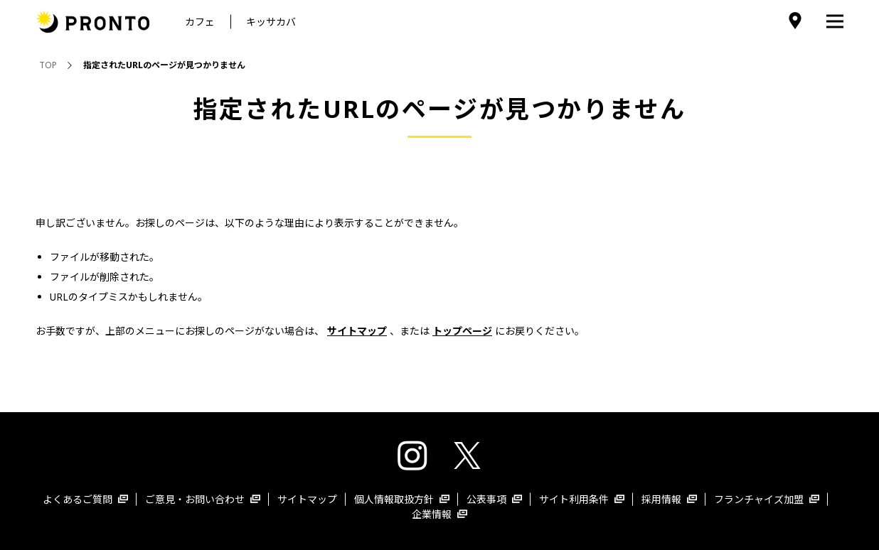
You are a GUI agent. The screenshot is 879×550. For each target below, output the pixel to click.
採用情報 (669, 499)
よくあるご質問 (85, 499)
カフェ (200, 21)
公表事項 (494, 499)
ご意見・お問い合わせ (202, 499)
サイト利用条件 (581, 499)
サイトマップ (307, 499)
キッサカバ (271, 21)
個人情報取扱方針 (401, 499)
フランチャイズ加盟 (766, 499)
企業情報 (439, 514)
